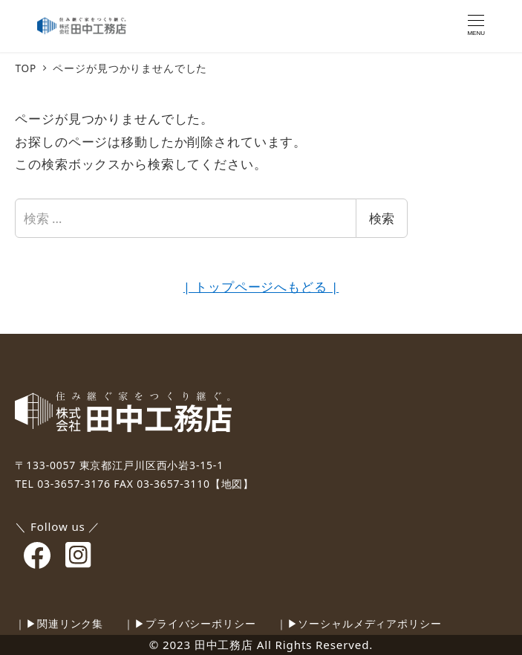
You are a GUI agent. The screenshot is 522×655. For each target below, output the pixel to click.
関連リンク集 (70, 623)
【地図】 (232, 484)
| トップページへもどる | (261, 286)
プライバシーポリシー (201, 623)
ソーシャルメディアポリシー (369, 623)
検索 (381, 218)
